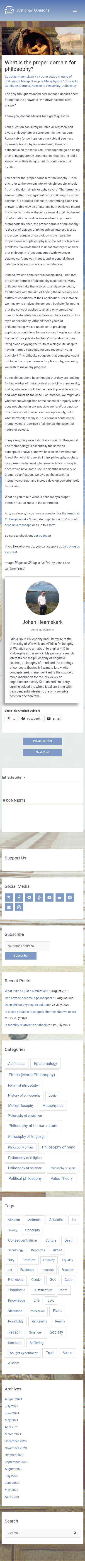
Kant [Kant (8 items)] (63, 1290)
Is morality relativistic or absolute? (28, 1025)
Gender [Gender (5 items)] (36, 1279)
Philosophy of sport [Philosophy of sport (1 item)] (62, 1168)
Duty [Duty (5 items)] (11, 1260)
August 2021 (13, 1399)
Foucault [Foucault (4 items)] (48, 1269)
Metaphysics (53, 81)
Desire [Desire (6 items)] (57, 1250)
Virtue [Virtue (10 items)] (68, 1353)
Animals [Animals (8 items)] (34, 1220)
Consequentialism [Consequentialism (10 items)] (22, 1240)
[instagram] (19, 907)
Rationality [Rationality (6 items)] (39, 1321)
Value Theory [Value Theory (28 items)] (62, 1178)
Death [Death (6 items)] (69, 1240)
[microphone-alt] (39, 897)
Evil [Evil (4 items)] (10, 1269)
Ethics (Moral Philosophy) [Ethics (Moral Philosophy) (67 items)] (32, 1074)
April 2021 (12, 1427)
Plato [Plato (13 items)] (57, 1311)
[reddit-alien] (60, 897)
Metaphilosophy (32, 81)
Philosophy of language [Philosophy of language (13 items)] (26, 1136)
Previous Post (42, 741)
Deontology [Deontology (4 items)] (15, 1250)
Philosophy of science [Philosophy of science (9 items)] (25, 1168)
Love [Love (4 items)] (51, 1300)
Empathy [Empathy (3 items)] (49, 1260)
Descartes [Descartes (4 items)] (38, 1250)
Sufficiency (69, 85)
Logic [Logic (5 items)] (52, 1095)
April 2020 (12, 1496)
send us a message (18, 525)
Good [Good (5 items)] (68, 1279)
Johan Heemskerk (42, 622)
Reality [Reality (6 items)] (60, 1321)
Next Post (42, 752)
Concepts (71, 81)
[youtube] (50, 897)
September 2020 (16, 1462)
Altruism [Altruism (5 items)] (14, 1220)
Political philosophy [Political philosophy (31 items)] (25, 1178)
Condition (11, 85)
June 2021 (12, 1413)
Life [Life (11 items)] (36, 1300)
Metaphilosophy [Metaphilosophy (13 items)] (21, 1105)
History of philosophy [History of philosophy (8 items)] (24, 1095)
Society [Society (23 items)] (56, 1332)
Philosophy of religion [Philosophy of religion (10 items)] (25, 1158)
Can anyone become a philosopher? (29, 998)
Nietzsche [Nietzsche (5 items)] (15, 1311)
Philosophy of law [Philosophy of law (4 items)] (20, 1147)
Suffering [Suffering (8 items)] (37, 1343)
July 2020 (11, 1476)
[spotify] (70, 897)
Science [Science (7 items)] (35, 1332)
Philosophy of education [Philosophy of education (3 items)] (25, 1115)
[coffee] (9, 907)
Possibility (53, 85)
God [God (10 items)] (53, 1279)
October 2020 (14, 1455)
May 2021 (11, 1420)
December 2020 (16, 1441)
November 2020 (16, 1448)
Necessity (38, 85)
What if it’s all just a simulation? (26, 991)
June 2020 (12, 1482)
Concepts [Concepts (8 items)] (32, 1230)
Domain (24, 85)
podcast (44, 535)
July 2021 (11, 1406)
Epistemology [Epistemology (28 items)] (45, 1063)
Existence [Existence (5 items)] (27, 1269)
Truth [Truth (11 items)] (50, 1353)
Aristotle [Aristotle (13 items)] (56, 1220)
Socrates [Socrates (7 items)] (14, 1343)
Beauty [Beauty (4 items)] (12, 1230)
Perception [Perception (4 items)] (37, 1311)
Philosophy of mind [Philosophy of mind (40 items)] (58, 1147)
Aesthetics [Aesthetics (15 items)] (16, 1064)
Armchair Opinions (33, 10)
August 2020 (13, 1469)
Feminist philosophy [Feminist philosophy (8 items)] (23, 1085)
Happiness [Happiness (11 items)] (17, 1290)
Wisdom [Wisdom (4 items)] (13, 1363)
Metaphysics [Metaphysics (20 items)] (52, 1105)
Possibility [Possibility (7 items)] (15, 1321)
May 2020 (11, 1489)
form (52, 525)
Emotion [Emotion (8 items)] (28, 1260)
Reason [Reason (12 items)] (14, 1332)
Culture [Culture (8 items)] (50, 1240)
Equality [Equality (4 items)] (67, 1260)
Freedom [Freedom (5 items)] (67, 1269)
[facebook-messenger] (29, 897)
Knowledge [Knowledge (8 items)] (16, 1300)
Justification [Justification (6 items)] (43, 1290)
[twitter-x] (9, 897)
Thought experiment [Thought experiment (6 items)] (23, 1353)
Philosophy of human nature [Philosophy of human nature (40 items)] (33, 1125)
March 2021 (13, 1434)
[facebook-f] (19, 897)
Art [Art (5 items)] (74, 1220)
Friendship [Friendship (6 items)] (15, 1280)
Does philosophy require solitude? (28, 1004)
